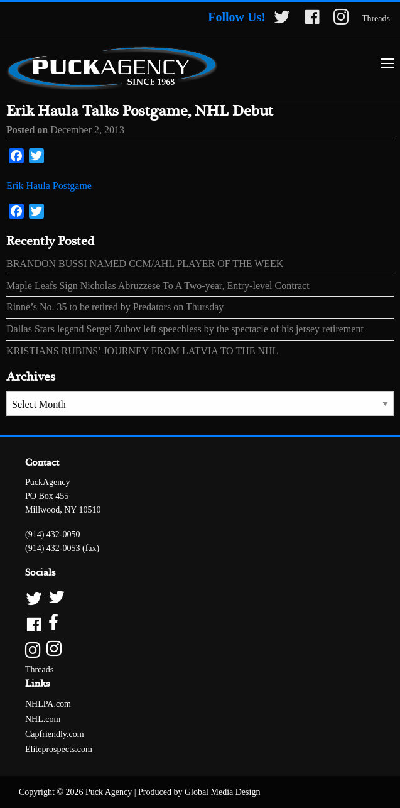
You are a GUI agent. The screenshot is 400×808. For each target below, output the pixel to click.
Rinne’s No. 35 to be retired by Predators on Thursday (115, 307)
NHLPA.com (48, 704)
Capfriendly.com (54, 734)
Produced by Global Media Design (199, 792)
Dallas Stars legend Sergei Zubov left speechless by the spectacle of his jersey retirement (185, 329)
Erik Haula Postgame (49, 185)
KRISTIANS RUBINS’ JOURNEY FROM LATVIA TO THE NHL (142, 351)
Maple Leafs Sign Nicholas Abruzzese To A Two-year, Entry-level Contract (158, 285)
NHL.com (42, 719)
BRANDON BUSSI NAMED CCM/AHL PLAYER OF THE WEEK (144, 263)
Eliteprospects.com (58, 749)
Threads (376, 18)
